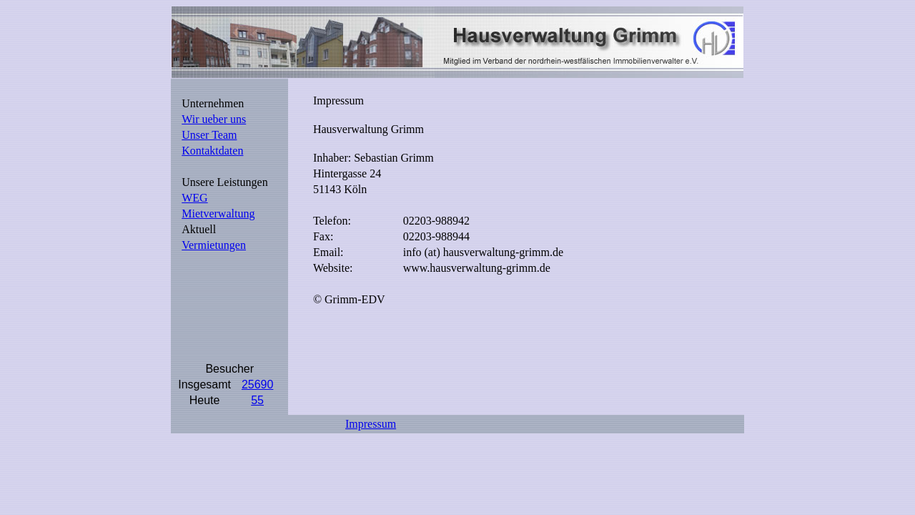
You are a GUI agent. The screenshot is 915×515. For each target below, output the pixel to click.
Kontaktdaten (212, 150)
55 (257, 400)
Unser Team (209, 135)
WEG (194, 198)
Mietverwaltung (218, 213)
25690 (258, 384)
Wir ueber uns (214, 119)
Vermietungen (214, 245)
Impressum (370, 424)
